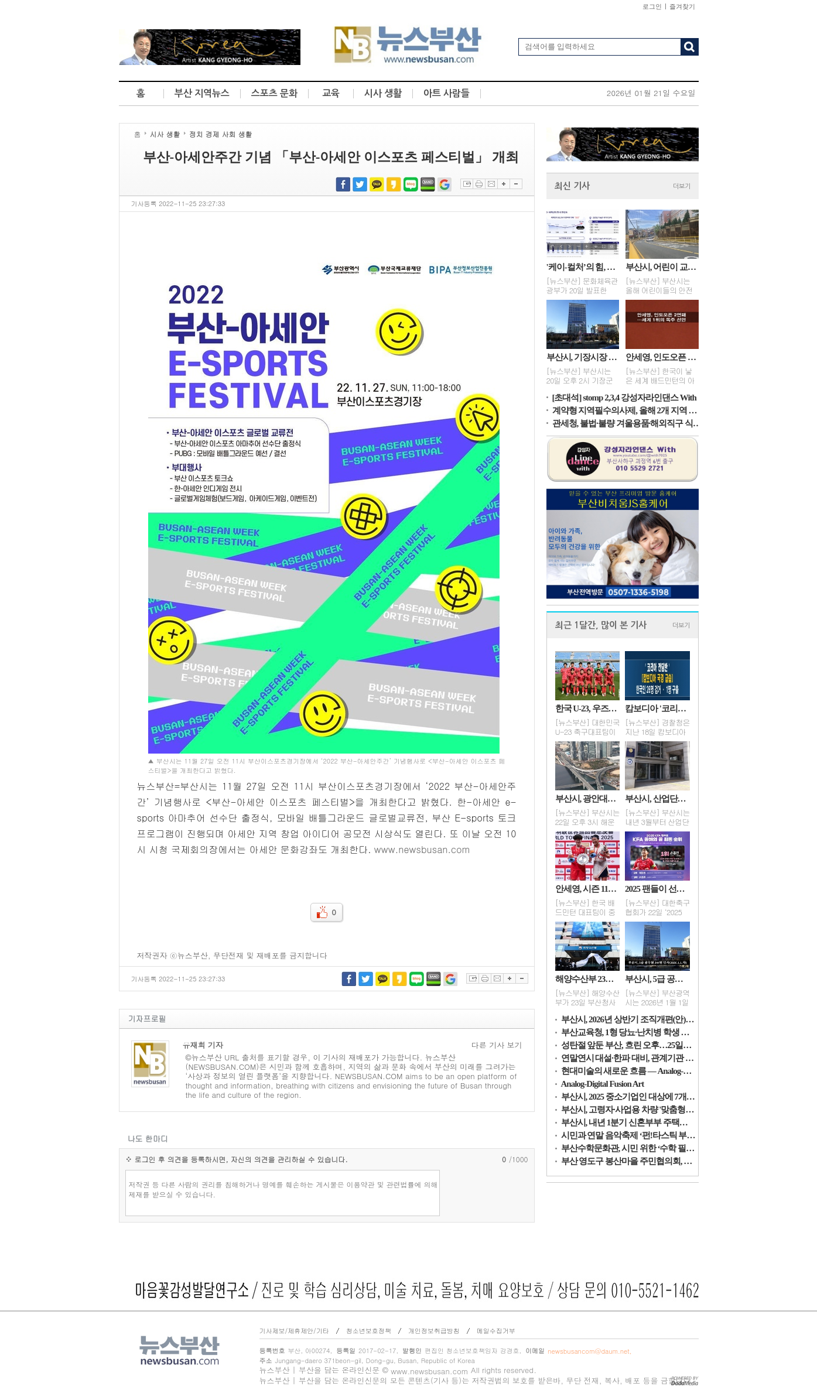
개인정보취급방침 (434, 1330)
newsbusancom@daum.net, (589, 1351)
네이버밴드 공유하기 (428, 184)
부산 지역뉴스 (202, 93)
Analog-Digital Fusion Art (602, 1083)
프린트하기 (479, 184)
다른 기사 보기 (496, 1045)
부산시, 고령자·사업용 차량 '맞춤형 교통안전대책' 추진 (628, 1109)
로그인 (652, 6)
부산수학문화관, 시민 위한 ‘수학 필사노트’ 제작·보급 (628, 1148)
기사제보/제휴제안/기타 (294, 1330)
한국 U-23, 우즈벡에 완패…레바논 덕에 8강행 (587, 708)
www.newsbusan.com (422, 849)
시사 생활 (383, 93)
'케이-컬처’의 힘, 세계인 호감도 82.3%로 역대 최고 (583, 267)
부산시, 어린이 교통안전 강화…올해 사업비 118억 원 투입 (662, 267)
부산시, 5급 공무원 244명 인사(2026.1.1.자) (657, 979)
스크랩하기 (466, 184)
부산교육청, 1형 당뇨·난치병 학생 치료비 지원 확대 (628, 1032)
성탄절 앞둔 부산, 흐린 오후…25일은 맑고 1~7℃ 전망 (628, 1045)
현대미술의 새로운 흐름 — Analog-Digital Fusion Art (628, 1071)
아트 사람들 (446, 93)
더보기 (681, 186)
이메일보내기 (491, 184)
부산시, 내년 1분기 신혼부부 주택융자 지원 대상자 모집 (628, 1122)
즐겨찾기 (682, 6)
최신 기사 (572, 186)
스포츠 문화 (274, 93)
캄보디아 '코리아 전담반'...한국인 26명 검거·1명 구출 (657, 708)
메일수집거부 (496, 1330)
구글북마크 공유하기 (444, 184)
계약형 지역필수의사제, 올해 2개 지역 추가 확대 (628, 410)
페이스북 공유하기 (343, 184)
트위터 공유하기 (360, 184)
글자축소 (516, 184)
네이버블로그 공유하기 (411, 184)
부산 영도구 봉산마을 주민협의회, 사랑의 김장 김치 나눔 (628, 1161)
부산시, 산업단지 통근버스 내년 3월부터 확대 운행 (657, 798)
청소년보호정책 (368, 1330)
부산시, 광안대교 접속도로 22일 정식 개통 (587, 798)
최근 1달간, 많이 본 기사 (601, 625)
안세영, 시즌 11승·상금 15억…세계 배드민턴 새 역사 (587, 889)
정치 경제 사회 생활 (220, 134)
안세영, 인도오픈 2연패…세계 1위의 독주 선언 (662, 357)
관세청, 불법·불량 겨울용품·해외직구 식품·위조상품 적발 (628, 423)
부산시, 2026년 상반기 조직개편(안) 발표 (628, 1019)
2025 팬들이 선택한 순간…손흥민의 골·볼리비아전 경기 (657, 889)
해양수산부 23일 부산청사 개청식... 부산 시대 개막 (587, 979)
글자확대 (503, 184)
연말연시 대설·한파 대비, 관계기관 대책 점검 (628, 1058)
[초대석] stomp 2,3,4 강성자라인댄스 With (624, 397)
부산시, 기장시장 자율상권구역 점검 (583, 357)
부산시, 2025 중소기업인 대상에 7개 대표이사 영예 (628, 1096)
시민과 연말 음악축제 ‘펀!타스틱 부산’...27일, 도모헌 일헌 (628, 1135)
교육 (331, 93)
